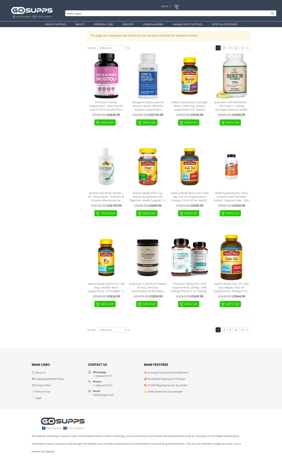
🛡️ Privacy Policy (41, 385)
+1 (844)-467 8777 (102, 376)
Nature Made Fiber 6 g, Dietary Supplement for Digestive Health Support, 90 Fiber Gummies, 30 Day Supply (147, 196)
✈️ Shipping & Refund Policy (48, 379)
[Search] (169, 13)
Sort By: (91, 48)
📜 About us (39, 372)
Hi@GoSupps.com (103, 395)
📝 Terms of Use (41, 391)
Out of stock (108, 213)
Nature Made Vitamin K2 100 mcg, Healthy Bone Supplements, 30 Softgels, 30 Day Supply (106, 287)
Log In (164, 6)
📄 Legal (36, 398)
